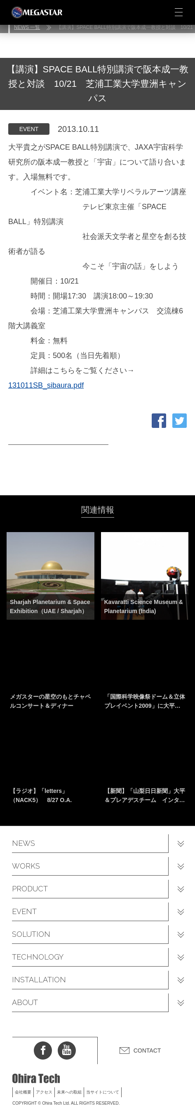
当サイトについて (102, 1092)
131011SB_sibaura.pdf (46, 385)
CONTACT (147, 1050)
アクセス (44, 1092)
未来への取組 (69, 1092)
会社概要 (23, 1092)
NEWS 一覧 (27, 27)
